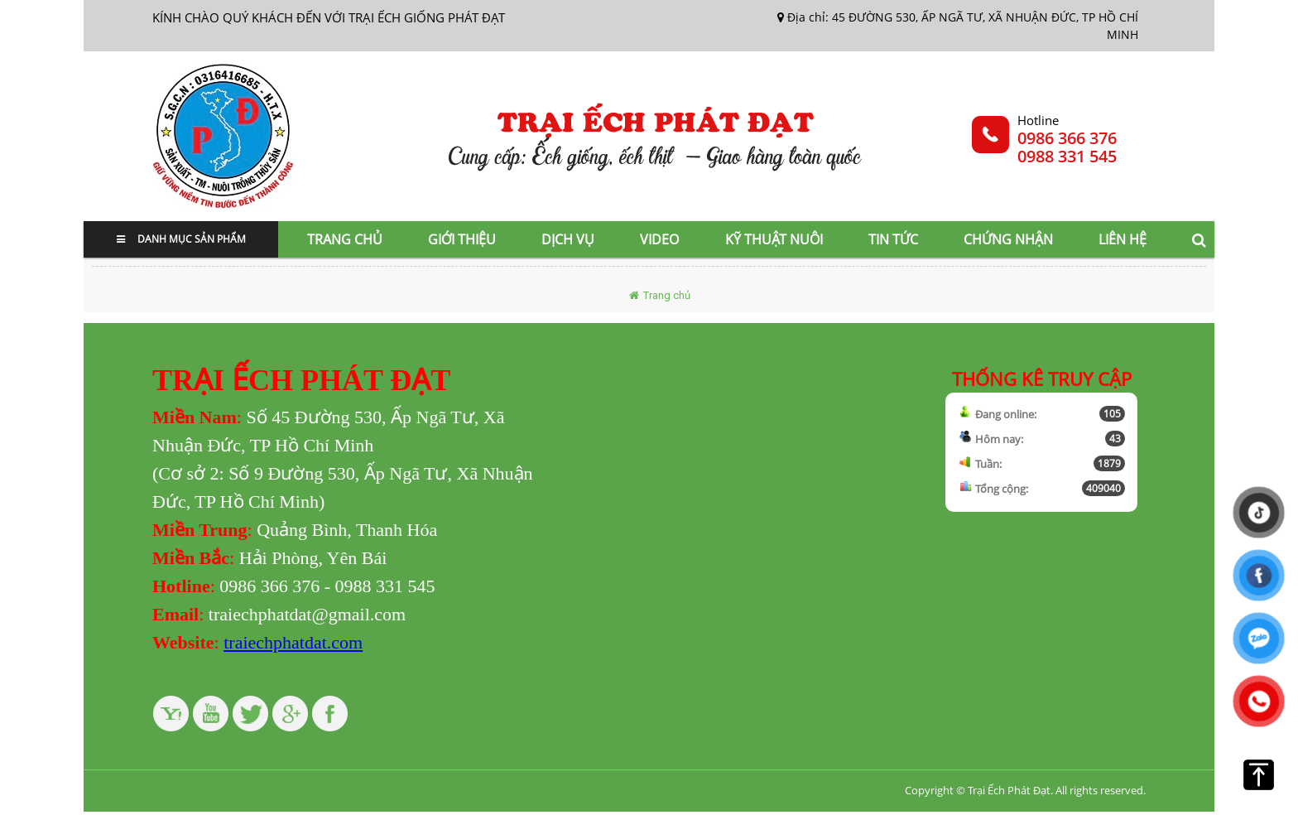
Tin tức (893, 239)
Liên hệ (1122, 239)
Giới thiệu (462, 239)
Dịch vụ (567, 239)
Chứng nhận (1008, 239)
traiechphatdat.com (293, 642)
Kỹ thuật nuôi (774, 239)
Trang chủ (344, 239)
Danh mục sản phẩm (181, 239)
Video (659, 239)
